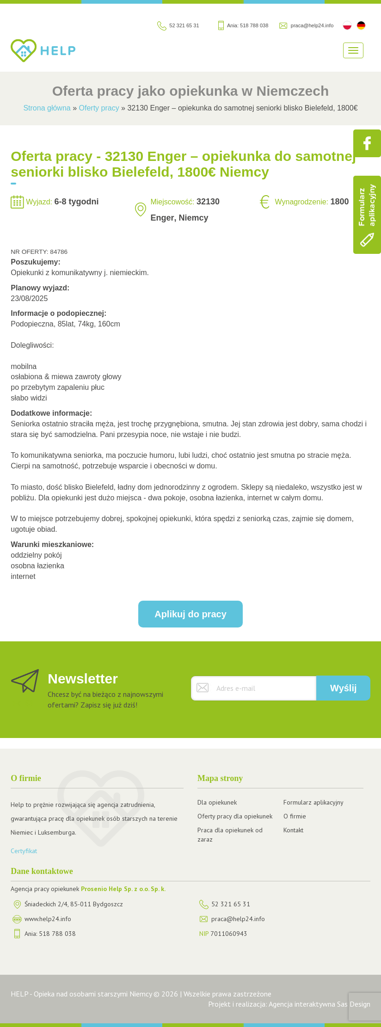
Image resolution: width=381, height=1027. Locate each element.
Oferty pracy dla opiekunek (234, 816)
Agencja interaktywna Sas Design (319, 1004)
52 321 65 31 (184, 25)
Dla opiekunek (217, 802)
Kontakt (293, 830)
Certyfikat (24, 851)
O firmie (294, 816)
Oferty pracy (99, 108)
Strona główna (46, 108)
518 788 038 (254, 25)
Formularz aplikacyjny (313, 802)
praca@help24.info (312, 25)
